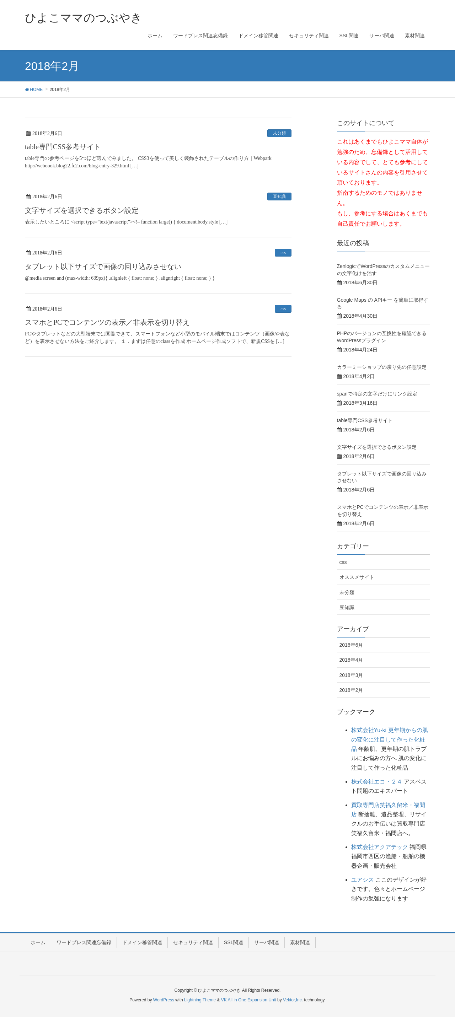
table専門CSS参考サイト (63, 147)
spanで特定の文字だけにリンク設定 (377, 394)
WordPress (163, 999)
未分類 (279, 133)
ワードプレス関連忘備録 (84, 942)
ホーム (38, 942)
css (283, 252)
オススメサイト (356, 577)
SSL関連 (233, 942)
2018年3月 (351, 675)
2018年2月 (351, 690)
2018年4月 (351, 660)
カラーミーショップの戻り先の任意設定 (382, 367)
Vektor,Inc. (293, 999)
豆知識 (279, 196)
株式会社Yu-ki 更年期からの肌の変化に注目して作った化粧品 (389, 739)
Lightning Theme (200, 999)
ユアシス (362, 880)
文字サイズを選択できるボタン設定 (82, 210)
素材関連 (300, 942)
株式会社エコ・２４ (376, 782)
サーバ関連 (266, 942)
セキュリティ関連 (193, 942)
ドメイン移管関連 (142, 942)
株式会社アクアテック (379, 847)
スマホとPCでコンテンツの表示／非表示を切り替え (107, 322)
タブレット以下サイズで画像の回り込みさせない (103, 266)
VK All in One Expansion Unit (248, 999)
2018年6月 (351, 645)
